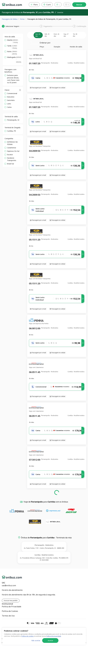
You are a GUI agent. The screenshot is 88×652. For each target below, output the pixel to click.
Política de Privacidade (11, 606)
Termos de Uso (8, 615)
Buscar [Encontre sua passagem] (79, 5)
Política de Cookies (10, 611)
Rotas (22, 19)
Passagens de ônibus (10, 19)
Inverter (59, 12)
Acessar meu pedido (11, 601)
